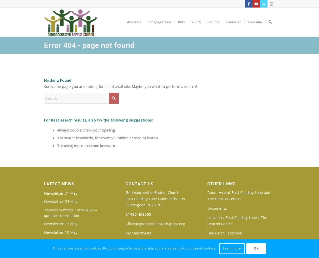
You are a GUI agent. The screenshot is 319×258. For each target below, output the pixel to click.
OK (256, 248)
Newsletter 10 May (61, 232)
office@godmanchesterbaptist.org (155, 223)
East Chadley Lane (241, 217)
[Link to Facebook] (248, 4)
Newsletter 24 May (61, 201)
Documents (217, 208)
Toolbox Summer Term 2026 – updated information (70, 212)
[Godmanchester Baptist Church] (71, 22)
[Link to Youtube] (256, 4)
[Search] (270, 22)
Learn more (232, 248)
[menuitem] (134, 22)
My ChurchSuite (139, 232)
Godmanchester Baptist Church (152, 192)
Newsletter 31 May (61, 193)
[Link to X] (264, 4)
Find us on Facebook (224, 232)
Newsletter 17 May (61, 223)
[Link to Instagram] (271, 4)
